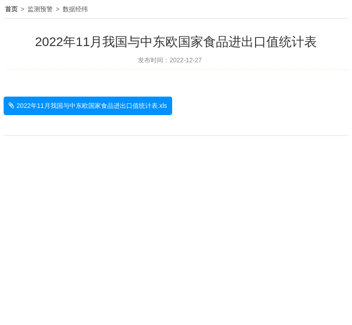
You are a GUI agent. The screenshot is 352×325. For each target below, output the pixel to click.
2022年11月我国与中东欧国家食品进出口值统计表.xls (92, 105)
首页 (11, 9)
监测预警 (40, 9)
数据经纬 (75, 9)
